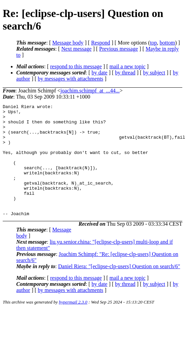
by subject (154, 72)
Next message (76, 49)
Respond (100, 43)
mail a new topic (127, 66)
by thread (125, 72)
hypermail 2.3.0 (73, 324)
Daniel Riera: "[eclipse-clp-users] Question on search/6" (119, 289)
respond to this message (76, 66)
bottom (167, 43)
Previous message (118, 49)
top (153, 43)
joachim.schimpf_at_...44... (90, 90)
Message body (67, 43)
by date (99, 72)
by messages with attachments (70, 79)
